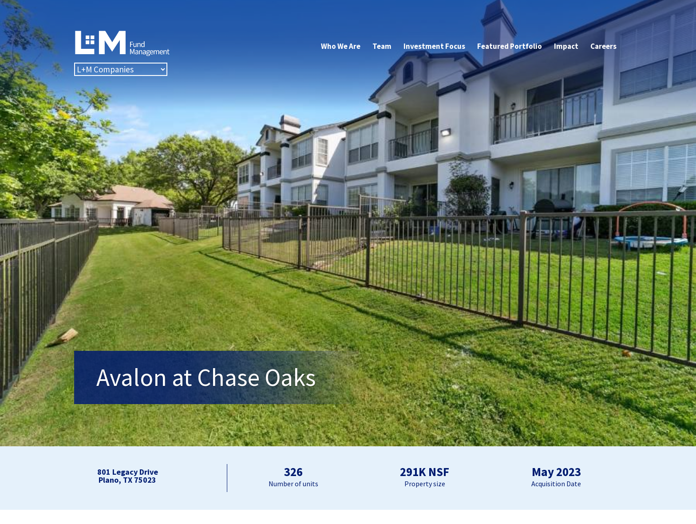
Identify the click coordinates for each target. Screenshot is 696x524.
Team (382, 46)
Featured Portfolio (509, 46)
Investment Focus (434, 46)
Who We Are (340, 46)
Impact (566, 46)
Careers (603, 46)
